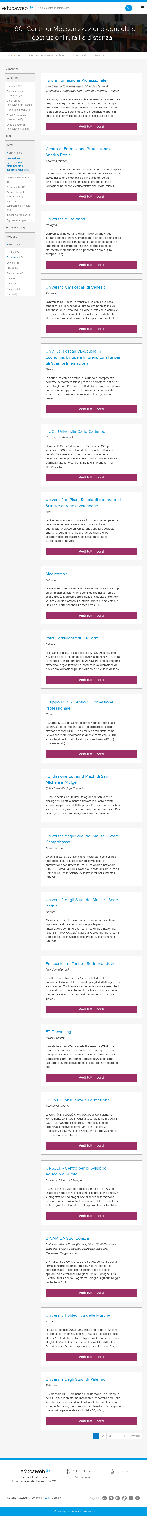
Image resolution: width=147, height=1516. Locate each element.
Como (11, 283)
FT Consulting (58, 1031)
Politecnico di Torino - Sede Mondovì (80, 963)
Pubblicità (122, 1471)
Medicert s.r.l (57, 573)
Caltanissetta (15, 273)
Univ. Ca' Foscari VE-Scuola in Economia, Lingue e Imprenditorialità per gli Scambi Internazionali (83, 357)
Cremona (13, 289)
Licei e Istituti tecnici (18, 110)
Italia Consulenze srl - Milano (72, 638)
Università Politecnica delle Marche (78, 1315)
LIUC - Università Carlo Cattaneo (75, 431)
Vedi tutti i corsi (91, 127)
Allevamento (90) (16, 187)
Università (14, 86)
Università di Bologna (65, 219)
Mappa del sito (83, 1477)
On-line (13, 252)
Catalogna (24, 1497)
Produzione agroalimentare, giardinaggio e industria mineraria (18, 164)
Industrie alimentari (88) (19, 215)
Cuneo (12, 294)
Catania (12, 278)
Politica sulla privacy (83, 1471)
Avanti (135, 1436)
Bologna (13, 262)
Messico (56, 1497)
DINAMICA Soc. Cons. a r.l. (70, 1238)
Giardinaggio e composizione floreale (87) (18, 205)
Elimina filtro (14, 152)
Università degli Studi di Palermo (76, 1379)
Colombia (37, 1497)
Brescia (12, 268)
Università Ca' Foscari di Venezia (76, 287)
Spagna (11, 1497)
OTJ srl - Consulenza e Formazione (78, 1100)
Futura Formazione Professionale (76, 80)
